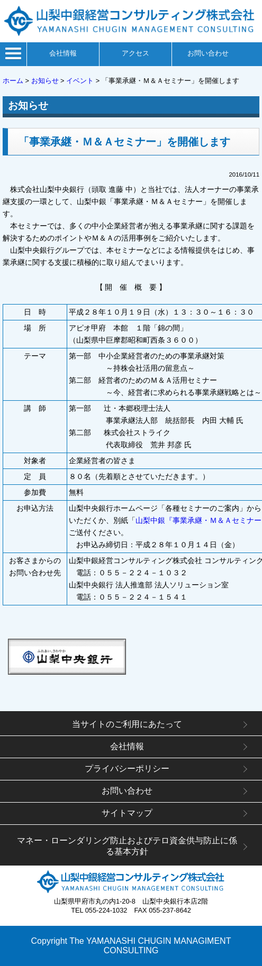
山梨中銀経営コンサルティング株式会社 (131, 881)
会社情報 (63, 53)
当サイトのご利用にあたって (127, 724)
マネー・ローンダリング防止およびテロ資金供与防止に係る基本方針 (127, 846)
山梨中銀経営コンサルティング (131, 21)
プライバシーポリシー (127, 768)
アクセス (135, 53)
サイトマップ (127, 812)
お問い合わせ (208, 53)
